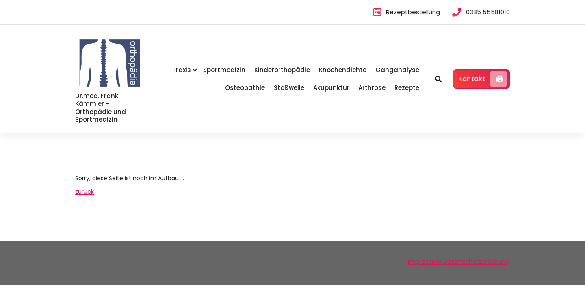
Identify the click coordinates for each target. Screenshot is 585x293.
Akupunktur (331, 87)
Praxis (181, 70)
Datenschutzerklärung (476, 261)
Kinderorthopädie (282, 70)
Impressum (425, 261)
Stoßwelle (289, 87)
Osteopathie (245, 87)
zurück (84, 192)
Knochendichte (342, 70)
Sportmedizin (224, 70)
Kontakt (482, 79)
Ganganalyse (397, 70)
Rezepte (406, 87)
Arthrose (372, 87)
